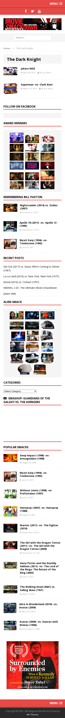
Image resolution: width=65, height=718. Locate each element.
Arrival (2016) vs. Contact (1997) (21, 282)
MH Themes (32, 714)
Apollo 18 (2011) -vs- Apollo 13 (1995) (38, 224)
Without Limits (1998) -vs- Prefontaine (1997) (36, 492)
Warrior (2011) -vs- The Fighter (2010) (39, 527)
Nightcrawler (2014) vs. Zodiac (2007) (39, 207)
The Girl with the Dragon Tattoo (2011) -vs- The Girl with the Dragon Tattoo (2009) (40, 546)
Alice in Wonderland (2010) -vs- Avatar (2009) (38, 605)
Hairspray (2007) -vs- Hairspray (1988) (39, 509)
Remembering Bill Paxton (22, 197)
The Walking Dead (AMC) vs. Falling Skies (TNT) (37, 588)
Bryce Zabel (45, 72)
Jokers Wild (28, 68)
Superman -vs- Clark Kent (37, 84)
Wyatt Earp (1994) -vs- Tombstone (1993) (33, 242)
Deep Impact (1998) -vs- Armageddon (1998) (35, 457)
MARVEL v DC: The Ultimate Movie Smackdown (30, 287)
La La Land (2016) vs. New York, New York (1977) (31, 276)
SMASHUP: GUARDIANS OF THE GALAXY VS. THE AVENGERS (26, 400)
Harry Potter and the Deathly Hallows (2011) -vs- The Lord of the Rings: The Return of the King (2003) (39, 567)
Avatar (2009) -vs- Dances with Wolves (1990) (39, 623)
